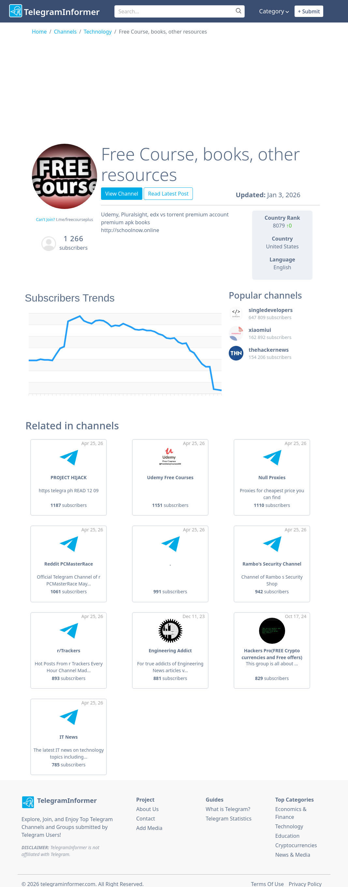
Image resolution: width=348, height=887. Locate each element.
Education (287, 829)
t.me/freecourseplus (74, 219)
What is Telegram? (228, 802)
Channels (65, 31)
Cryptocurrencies (296, 838)
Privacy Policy (305, 877)
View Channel (121, 193)
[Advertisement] (174, 84)
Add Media (149, 821)
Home (39, 31)
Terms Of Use (267, 877)
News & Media (293, 847)
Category (271, 11)
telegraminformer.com (67, 877)
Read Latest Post (168, 193)
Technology (98, 31)
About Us (147, 802)
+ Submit (309, 11)
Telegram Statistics (229, 811)
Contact (145, 811)
